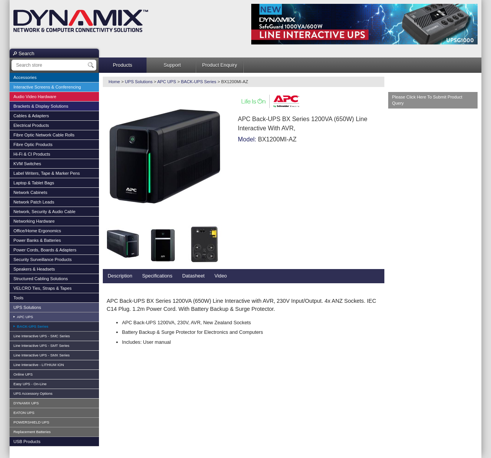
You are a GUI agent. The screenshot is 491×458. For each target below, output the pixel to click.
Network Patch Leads (33, 202)
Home (114, 81)
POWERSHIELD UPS (31, 422)
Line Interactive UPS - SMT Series (41, 345)
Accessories (24, 77)
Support (172, 65)
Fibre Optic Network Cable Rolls (43, 135)
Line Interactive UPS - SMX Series (41, 355)
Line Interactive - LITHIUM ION (38, 365)
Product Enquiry (219, 65)
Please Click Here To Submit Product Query (427, 100)
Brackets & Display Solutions (40, 106)
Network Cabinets (30, 192)
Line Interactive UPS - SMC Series (41, 336)
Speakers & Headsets (34, 269)
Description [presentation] (120, 276)
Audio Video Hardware (34, 96)
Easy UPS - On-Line (29, 384)
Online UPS (23, 374)
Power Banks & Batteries (37, 240)
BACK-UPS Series (32, 326)
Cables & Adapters (31, 115)
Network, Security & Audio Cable (44, 211)
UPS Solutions (27, 307)
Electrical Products (31, 125)
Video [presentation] (220, 276)
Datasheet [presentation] (193, 276)
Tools (18, 297)
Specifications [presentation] (157, 276)
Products (122, 65)
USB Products (26, 441)
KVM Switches (27, 163)
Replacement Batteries (32, 432)
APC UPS (24, 317)
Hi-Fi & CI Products (31, 154)
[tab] (120, 276)
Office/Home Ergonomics (37, 230)
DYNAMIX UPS (26, 403)
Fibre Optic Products (33, 144)
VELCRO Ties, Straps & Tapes (42, 288)
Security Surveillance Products (42, 259)
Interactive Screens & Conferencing (47, 87)
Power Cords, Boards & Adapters (44, 250)
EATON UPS (24, 412)
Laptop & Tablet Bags (33, 183)
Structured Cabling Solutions (40, 278)
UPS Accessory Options (33, 393)
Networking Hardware (34, 221)
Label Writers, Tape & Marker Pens (46, 173)
